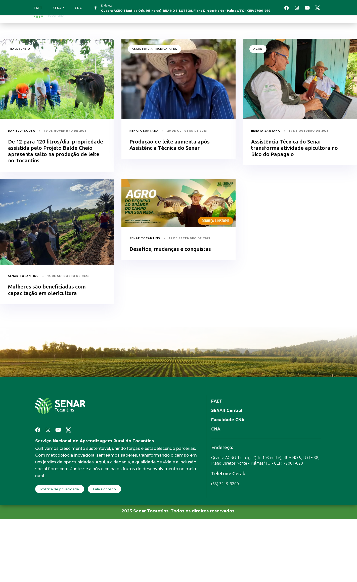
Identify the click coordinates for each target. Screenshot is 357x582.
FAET (38, 8)
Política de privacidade (59, 489)
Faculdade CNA (227, 419)
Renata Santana (143, 130)
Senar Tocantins (23, 275)
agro (257, 48)
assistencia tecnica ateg (154, 48)
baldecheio (20, 48)
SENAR (58, 8)
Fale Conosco (104, 489)
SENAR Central (226, 410)
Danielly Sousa (21, 130)
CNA (78, 8)
